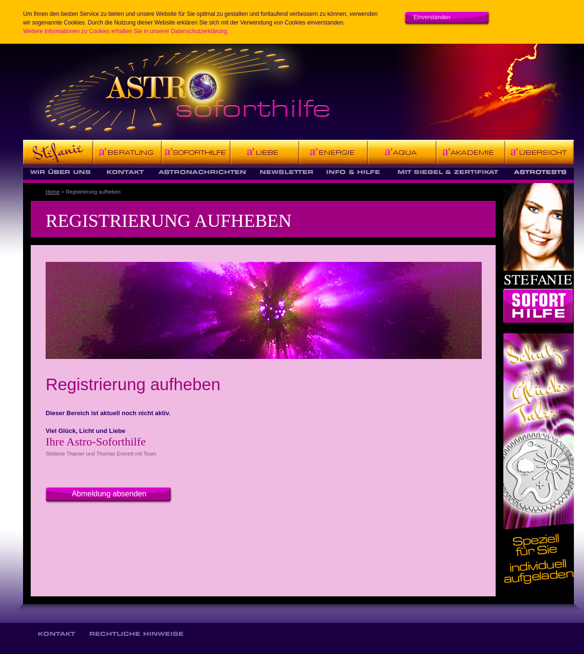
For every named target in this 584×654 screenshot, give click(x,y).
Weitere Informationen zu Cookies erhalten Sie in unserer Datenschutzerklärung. (126, 31)
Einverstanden (432, 17)
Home (53, 192)
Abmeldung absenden (109, 494)
